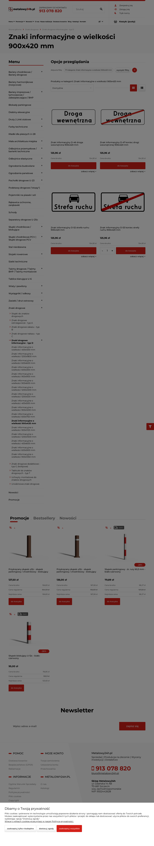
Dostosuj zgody (46, 828)
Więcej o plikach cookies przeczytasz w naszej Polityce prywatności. (39, 821)
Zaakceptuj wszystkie (69, 828)
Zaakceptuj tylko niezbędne (20, 828)
